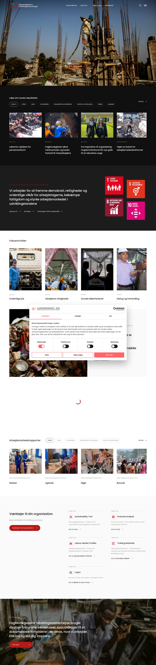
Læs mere (15, 645)
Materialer (109, 5)
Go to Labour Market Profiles (80, 556)
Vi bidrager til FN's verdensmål (48, 211)
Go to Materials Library (120, 558)
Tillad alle (109, 355)
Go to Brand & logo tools (79, 582)
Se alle (141, 101)
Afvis (47, 355)
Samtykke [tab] (45, 316)
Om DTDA (83, 5)
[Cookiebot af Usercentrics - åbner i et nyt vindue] (114, 309)
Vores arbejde (71, 5)
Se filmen (27, 211)
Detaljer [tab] (78, 316)
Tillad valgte (78, 355)
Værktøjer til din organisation (22, 528)
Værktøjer (97, 5)
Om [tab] (110, 316)
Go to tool (73, 529)
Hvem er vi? (13, 211)
